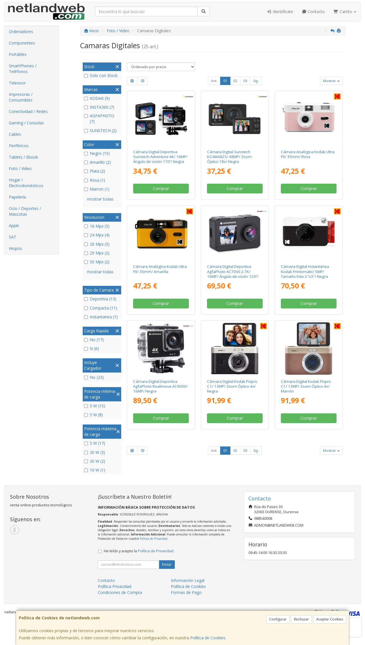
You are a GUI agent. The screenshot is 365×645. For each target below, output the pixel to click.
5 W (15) (94, 406)
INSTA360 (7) (99, 107)
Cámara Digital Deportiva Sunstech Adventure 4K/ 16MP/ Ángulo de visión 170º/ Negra (160, 156)
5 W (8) (93, 414)
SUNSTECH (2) (100, 130)
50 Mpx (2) (97, 261)
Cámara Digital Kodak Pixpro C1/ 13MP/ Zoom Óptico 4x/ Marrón (306, 386)
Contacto (313, 11)
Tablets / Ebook (23, 157)
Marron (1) (97, 189)
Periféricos (19, 145)
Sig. (256, 80)
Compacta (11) (100, 308)
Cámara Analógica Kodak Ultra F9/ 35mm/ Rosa (307, 154)
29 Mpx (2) (97, 253)
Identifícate (279, 11)
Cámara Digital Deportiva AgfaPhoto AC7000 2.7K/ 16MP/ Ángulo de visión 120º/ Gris (232, 274)
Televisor (17, 83)
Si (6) (91, 348)
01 (225, 80)
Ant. (214, 80)
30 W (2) (94, 461)
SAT (12, 237)
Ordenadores (21, 31)
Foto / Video (20, 168)
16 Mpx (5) (97, 226)
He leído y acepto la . (139, 551)
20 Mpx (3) (97, 244)
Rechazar (301, 619)
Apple (14, 225)
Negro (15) (97, 153)
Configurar (278, 619)
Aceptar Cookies (329, 619)
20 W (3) (94, 452)
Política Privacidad (114, 586)
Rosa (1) (94, 180)
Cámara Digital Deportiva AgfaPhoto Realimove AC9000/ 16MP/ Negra (160, 386)
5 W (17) (94, 443)
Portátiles (18, 54)
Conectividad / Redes (28, 111)
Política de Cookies (207, 637)
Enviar (167, 564)
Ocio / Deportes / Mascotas (25, 211)
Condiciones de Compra (120, 592)
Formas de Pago (186, 592)
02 (235, 80)
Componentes (22, 43)
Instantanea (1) (101, 317)
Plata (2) (94, 171)
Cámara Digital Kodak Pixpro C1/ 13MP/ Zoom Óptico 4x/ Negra (232, 386)
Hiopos (15, 248)
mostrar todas (100, 199)
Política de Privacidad (153, 539)
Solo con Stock (100, 75)
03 (245, 80)
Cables (15, 134)
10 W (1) (94, 470)
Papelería (17, 197)
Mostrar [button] (331, 80)
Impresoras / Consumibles (21, 97)
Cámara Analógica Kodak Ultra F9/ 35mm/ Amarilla (160, 269)
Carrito (344, 11)
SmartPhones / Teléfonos (22, 68)
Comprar (161, 188)
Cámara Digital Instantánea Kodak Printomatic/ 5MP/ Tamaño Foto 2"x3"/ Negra (305, 271)
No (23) (94, 377)
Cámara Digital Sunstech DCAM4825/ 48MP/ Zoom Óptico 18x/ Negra (229, 156)
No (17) (94, 339)
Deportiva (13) (100, 299)
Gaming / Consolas (26, 123)
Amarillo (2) (97, 162)
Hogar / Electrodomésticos (26, 182)
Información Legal (187, 580)
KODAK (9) (97, 98)
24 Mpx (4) (97, 235)
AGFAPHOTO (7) (99, 118)
